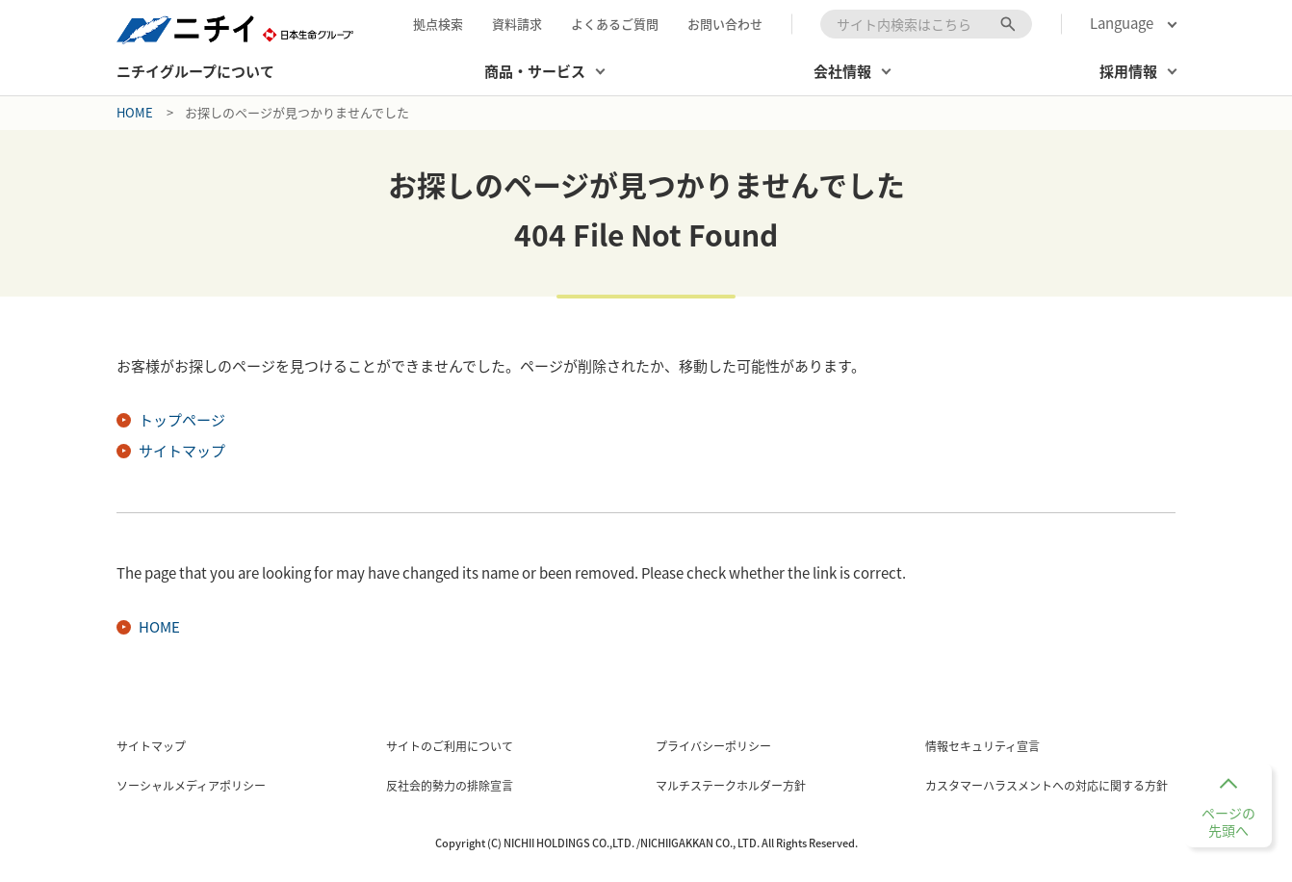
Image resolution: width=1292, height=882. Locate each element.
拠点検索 (438, 23)
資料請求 (517, 23)
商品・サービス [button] (534, 71)
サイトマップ (182, 450)
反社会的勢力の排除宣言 (449, 785)
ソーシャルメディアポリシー (191, 785)
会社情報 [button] (842, 71)
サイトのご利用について (449, 746)
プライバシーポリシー (713, 746)
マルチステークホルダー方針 (731, 785)
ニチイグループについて (195, 71)
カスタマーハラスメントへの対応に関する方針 (1046, 785)
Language (1121, 23)
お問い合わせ (724, 23)
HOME (159, 626)
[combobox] (926, 24)
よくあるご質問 (615, 23)
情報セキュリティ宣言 (982, 746)
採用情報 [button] (1128, 71)
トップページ (182, 419)
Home (134, 112)
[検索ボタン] (1008, 24)
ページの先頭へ (1228, 821)
